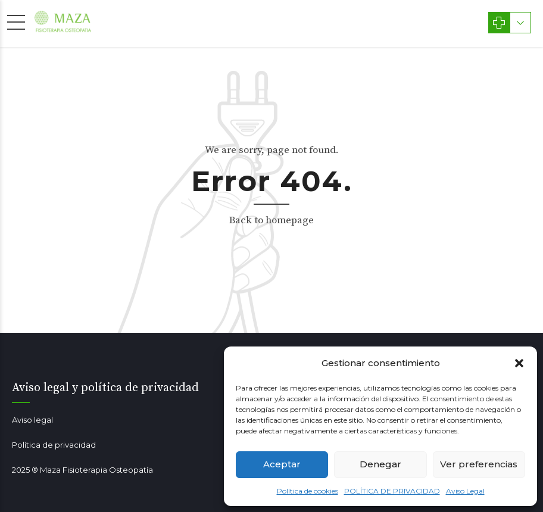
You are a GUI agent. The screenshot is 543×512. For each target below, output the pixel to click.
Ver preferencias (478, 464)
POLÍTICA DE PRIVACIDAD (392, 490)
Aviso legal (32, 419)
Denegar (380, 464)
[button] (519, 363)
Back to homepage (271, 220)
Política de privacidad (54, 444)
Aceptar (282, 464)
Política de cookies (307, 490)
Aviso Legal (465, 490)
